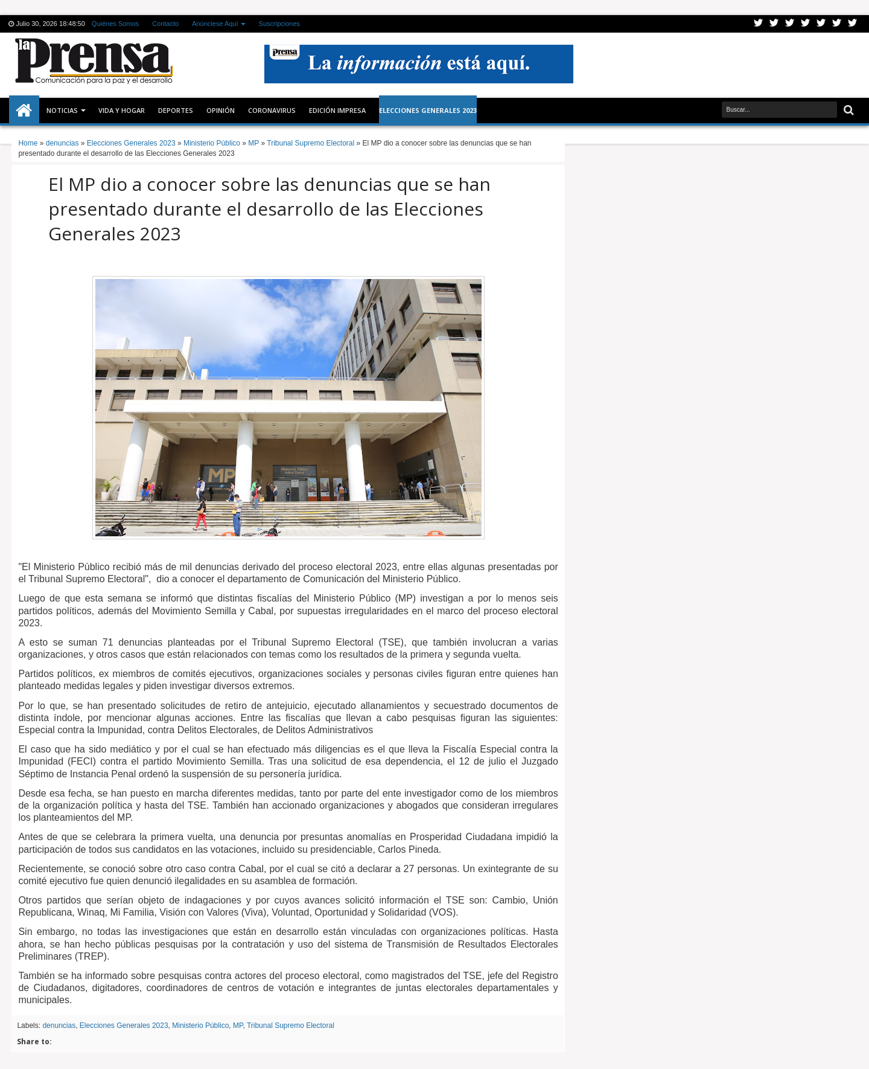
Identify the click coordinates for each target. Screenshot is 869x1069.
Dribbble (837, 24)
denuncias (58, 1025)
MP (238, 1025)
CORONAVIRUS (272, 110)
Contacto (165, 23)
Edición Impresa (337, 110)
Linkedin (821, 24)
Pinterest (853, 24)
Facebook (774, 24)
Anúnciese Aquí (215, 23)
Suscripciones (279, 23)
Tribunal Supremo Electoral (290, 1025)
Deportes (175, 110)
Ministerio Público (200, 1025)
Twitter (758, 24)
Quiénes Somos (115, 23)
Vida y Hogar (121, 110)
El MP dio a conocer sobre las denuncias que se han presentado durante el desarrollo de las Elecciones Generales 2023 (269, 209)
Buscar (847, 110)
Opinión (220, 110)
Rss (805, 24)
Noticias (62, 110)
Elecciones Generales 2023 (124, 1025)
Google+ (790, 24)
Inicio (24, 110)
